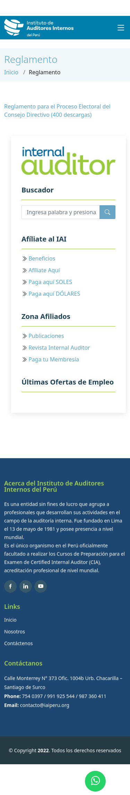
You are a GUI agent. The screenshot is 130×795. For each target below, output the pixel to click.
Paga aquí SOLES (50, 282)
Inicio (11, 72)
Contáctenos (18, 652)
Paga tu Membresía (53, 359)
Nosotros (14, 640)
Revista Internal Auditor (59, 347)
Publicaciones (46, 336)
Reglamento (31, 59)
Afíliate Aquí (44, 270)
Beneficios (41, 258)
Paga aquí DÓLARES (54, 293)
